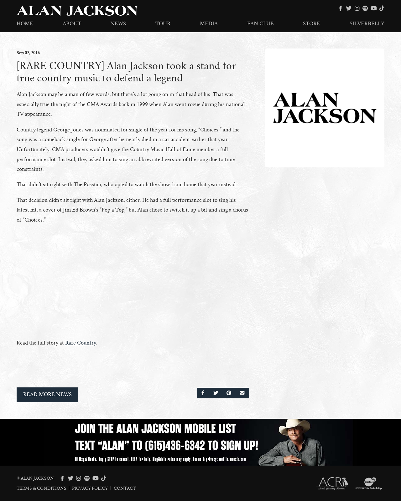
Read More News (47, 394)
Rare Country (80, 343)
